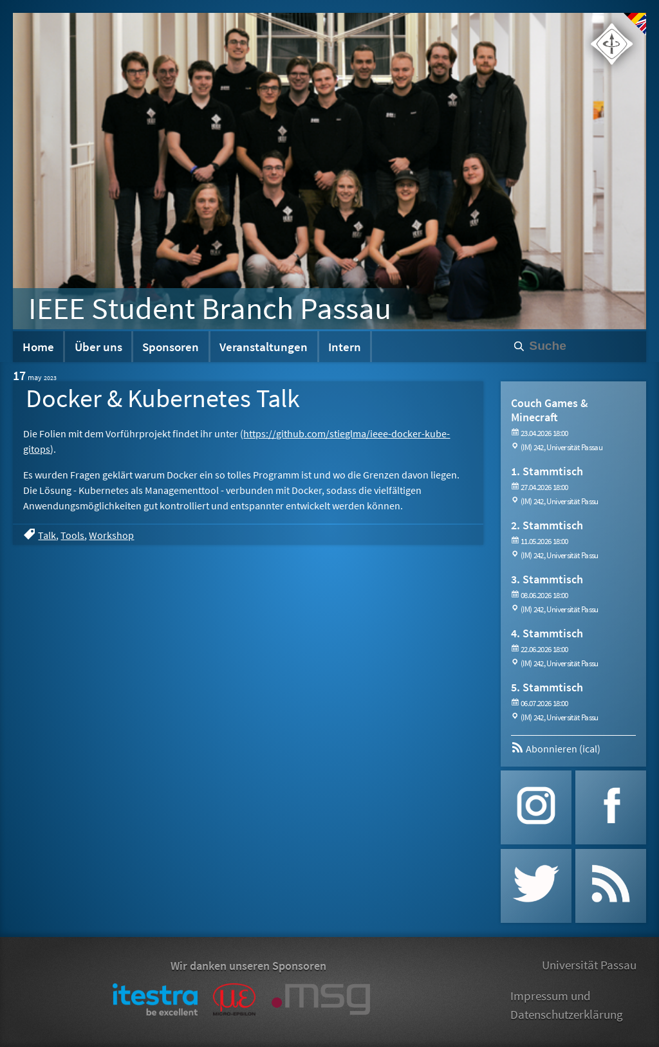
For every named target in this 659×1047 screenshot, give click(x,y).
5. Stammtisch (547, 687)
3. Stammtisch (547, 579)
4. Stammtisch (547, 633)
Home (38, 346)
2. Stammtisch (547, 525)
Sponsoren (170, 346)
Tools (72, 535)
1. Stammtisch (547, 471)
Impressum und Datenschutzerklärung (566, 1005)
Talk (47, 535)
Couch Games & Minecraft (549, 410)
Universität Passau (589, 964)
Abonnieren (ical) (555, 748)
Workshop (111, 535)
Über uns (98, 346)
